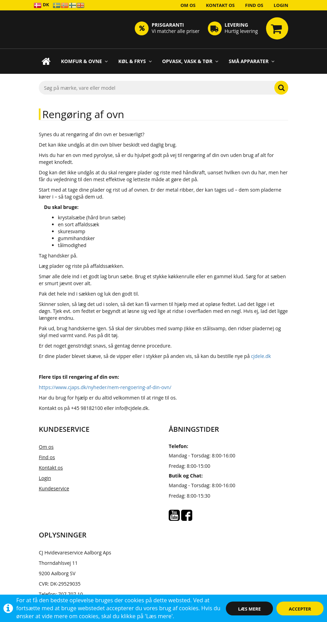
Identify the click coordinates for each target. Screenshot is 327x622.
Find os (254, 5)
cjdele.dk (261, 356)
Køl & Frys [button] (135, 61)
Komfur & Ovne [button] (84, 61)
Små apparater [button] (251, 61)
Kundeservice (54, 488)
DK (41, 5)
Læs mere (249, 609)
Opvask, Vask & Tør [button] (190, 61)
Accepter (300, 609)
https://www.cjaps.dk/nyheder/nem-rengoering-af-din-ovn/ (105, 387)
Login (281, 5)
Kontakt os (220, 5)
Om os (188, 5)
